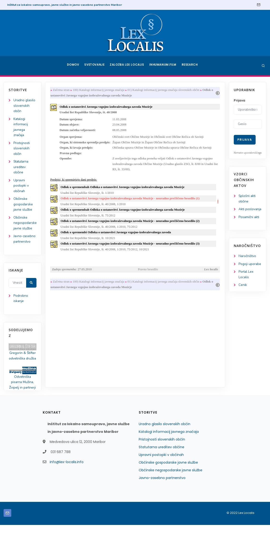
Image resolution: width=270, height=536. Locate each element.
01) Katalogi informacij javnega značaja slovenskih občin (164, 90)
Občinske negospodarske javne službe (25, 226)
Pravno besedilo (148, 274)
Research (190, 66)
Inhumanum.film (163, 66)
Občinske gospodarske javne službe (23, 207)
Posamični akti (249, 223)
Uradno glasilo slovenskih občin (24, 106)
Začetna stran (62, 90)
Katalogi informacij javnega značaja (169, 442)
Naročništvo (248, 262)
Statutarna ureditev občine (21, 169)
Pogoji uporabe (250, 270)
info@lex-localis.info (67, 473)
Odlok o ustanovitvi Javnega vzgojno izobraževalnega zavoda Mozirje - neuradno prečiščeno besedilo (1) (131, 201)
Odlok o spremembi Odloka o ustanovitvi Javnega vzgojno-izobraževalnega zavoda (117, 236)
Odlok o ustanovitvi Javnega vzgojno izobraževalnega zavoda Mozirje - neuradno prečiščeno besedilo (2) (131, 225)
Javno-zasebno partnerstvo (162, 488)
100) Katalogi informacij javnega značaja (99, 90)
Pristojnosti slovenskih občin (21, 150)
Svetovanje (95, 66)
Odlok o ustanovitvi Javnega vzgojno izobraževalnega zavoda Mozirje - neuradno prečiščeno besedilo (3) (131, 248)
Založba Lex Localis (128, 66)
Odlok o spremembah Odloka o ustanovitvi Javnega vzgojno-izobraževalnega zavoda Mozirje (124, 213)
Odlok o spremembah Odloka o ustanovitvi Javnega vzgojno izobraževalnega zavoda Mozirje (124, 190)
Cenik (243, 292)
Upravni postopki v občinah (21, 188)
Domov (72, 66)
